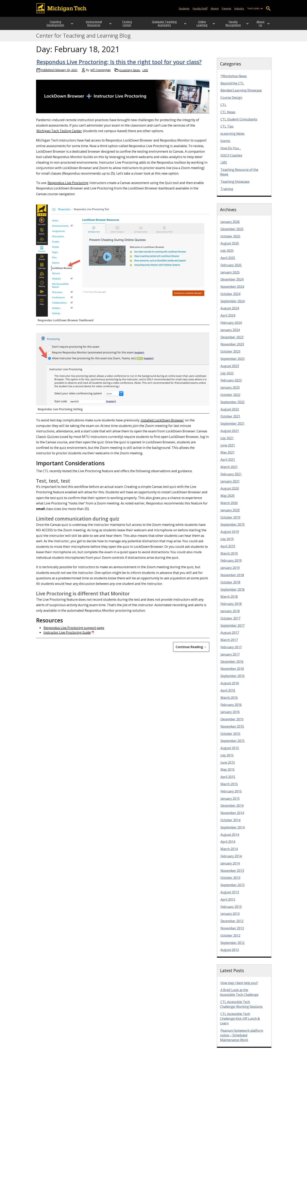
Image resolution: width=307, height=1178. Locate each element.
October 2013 (230, 881)
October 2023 (230, 355)
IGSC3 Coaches (231, 159)
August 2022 (229, 412)
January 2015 (230, 802)
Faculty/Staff (200, 8)
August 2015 (229, 751)
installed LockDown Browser (162, 423)
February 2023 (231, 383)
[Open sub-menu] (262, 8)
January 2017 (230, 658)
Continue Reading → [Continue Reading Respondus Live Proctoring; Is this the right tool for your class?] (191, 650)
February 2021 (231, 477)
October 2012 (230, 939)
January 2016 (230, 715)
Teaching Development (53, 25)
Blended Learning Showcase (241, 93)
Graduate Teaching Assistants (159, 25)
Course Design (231, 101)
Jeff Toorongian (100, 73)
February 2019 (231, 564)
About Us (260, 25)
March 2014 (229, 852)
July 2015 (227, 758)
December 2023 (231, 340)
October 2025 (230, 239)
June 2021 (227, 448)
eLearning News (129, 73)
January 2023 (230, 391)
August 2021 (229, 434)
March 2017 (229, 643)
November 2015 (232, 730)
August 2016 (229, 686)
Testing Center (124, 25)
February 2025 (231, 268)
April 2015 (227, 780)
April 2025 (227, 261)
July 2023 (227, 376)
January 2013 (230, 917)
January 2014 (230, 867)
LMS (145, 73)
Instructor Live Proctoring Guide (67, 636)
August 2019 (229, 535)
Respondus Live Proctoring (68, 186)
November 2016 (232, 672)
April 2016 (227, 694)
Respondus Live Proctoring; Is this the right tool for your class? (119, 65)
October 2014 (230, 823)
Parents (226, 8)
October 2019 (230, 521)
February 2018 (231, 607)
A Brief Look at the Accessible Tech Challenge (239, 995)
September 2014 (232, 830)
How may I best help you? (239, 986)
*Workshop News (233, 79)
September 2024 (232, 304)
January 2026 (230, 225)
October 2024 (230, 297)
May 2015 (227, 773)
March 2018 (229, 600)
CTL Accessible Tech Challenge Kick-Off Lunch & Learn (240, 1022)
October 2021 (230, 419)
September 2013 (232, 888)
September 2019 (232, 528)
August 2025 (229, 246)
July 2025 (227, 254)
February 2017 (231, 650)
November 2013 (232, 874)
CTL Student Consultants (238, 122)
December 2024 (231, 283)
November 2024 (232, 290)
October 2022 (230, 398)
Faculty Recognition (229, 25)
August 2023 (229, 369)
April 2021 (227, 463)
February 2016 (231, 708)
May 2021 (227, 456)
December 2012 (231, 924)
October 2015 (230, 737)
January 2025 (230, 275)
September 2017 (232, 629)
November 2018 (232, 578)
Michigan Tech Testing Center (59, 134)
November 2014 (232, 816)
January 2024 (230, 333)
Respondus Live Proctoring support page (73, 631)
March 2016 (229, 701)
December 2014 (231, 809)
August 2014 (229, 838)
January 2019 (230, 571)
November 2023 (232, 347)
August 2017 (229, 636)
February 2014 (231, 859)
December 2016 (231, 665)
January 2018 (230, 614)
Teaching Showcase (234, 185)
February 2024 (231, 326)
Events (225, 144)
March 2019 (229, 557)
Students (184, 8)
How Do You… (230, 151)
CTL (223, 108)
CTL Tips (227, 130)
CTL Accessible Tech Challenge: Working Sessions (241, 1007)
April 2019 (227, 549)
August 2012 (229, 953)
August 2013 (229, 895)
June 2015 (227, 766)
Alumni (215, 8)
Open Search (268, 8)
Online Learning (194, 25)
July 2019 (227, 542)
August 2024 (229, 311)
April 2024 (227, 319)
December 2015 (231, 722)
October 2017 (230, 621)
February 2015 (231, 794)
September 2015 (232, 744)
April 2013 (227, 903)
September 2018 (232, 593)
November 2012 (232, 931)
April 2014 (227, 845)
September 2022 (232, 405)
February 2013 (231, 910)
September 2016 (232, 679)
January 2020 (230, 513)
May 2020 (227, 499)
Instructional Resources (90, 25)
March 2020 (229, 506)
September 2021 (232, 427)
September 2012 (232, 946)
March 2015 (229, 787)
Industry (239, 8)
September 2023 (232, 362)
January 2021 (230, 485)
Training (226, 192)
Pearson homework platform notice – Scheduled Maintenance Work (241, 1038)
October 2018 (230, 585)
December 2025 (231, 232)
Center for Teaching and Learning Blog (83, 39)
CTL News (227, 115)
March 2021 (229, 470)
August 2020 (229, 492)
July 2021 (227, 441)
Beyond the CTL (232, 86)
